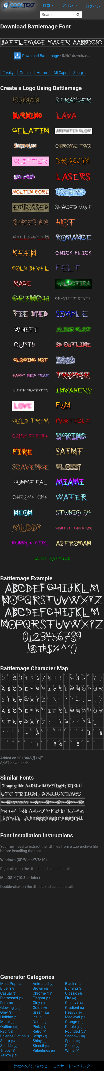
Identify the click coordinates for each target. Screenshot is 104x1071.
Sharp (78, 73)
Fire (70, 998)
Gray (6, 1012)
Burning (74, 988)
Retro (39, 1031)
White (72, 1050)
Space (72, 1041)
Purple (73, 1026)
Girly (39, 1002)
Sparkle (8, 1046)
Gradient (74, 1007)
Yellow (9, 1055)
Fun (6, 1002)
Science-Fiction (15, 1036)
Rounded (75, 1031)
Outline (9, 1026)
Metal (7, 1022)
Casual (8, 993)
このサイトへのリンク (71, 1066)
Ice (37, 1017)
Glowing (10, 1007)
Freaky (8, 73)
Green (41, 1012)
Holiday (9, 1017)
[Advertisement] (52, 931)
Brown (40, 988)
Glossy (74, 1002)
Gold (40, 1007)
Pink (39, 1026)
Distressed (12, 998)
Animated (43, 983)
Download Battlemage (36, 56)
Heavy (73, 1012)
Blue (7, 988)
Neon (39, 1022)
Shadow (75, 1036)
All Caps (60, 73)
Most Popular (11, 983)
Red (6, 1031)
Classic (73, 993)
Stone (72, 1046)
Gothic (25, 73)
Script (40, 1036)
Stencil (41, 1046)
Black (73, 983)
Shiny (39, 1041)
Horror (42, 73)
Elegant (42, 998)
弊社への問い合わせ (30, 1066)
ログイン (92, 6)
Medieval (76, 1017)
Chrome (42, 993)
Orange (74, 1022)
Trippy (7, 1050)
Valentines (44, 1050)
